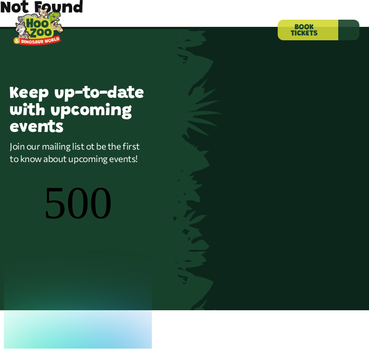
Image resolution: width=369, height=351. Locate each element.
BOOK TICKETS (304, 30)
